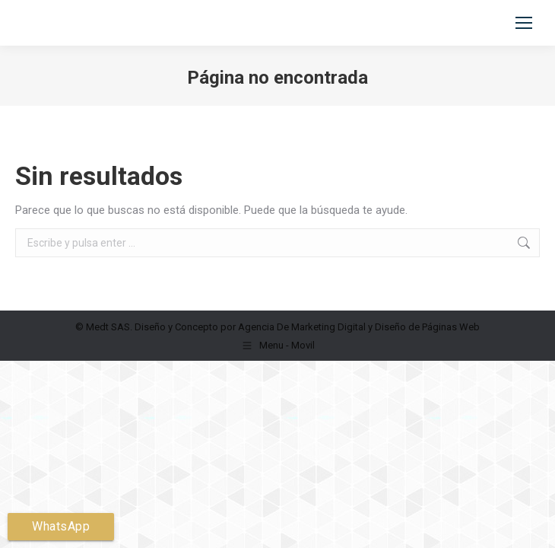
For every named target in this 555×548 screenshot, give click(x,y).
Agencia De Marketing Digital (302, 327)
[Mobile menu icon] (523, 22)
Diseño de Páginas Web (427, 327)
